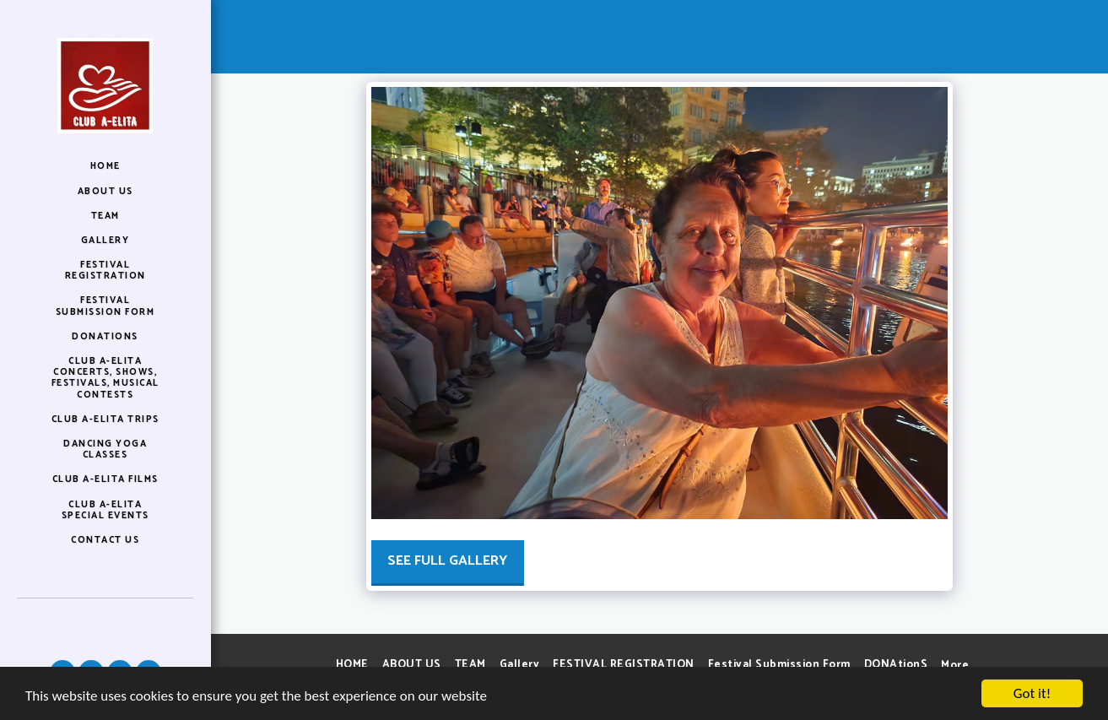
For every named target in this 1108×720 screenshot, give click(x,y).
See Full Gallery (447, 560)
